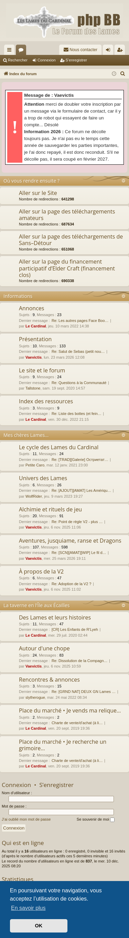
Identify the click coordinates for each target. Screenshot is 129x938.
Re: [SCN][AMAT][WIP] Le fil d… (79, 553)
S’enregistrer (76, 60)
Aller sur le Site (38, 193)
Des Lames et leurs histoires (55, 617)
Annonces (31, 308)
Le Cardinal (35, 326)
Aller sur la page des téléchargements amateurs (67, 215)
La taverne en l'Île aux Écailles (36, 605)
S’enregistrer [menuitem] (121, 51)
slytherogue (35, 697)
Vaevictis (33, 357)
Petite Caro (34, 465)
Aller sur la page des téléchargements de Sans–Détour (71, 240)
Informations (17, 296)
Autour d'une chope (44, 648)
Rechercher (18, 60)
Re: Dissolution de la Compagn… (80, 661)
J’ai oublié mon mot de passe (26, 819)
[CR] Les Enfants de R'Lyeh (75, 629)
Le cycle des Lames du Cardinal (58, 447)
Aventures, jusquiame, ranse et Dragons (70, 540)
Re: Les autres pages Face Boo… (80, 321)
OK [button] (39, 925)
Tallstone (32, 388)
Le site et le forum (42, 370)
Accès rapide (10, 51)
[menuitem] (80, 50)
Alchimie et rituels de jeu (50, 509)
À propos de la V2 (41, 571)
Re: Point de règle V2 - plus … (77, 522)
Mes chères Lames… (26, 435)
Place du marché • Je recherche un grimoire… (62, 745)
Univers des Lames (43, 478)
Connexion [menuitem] (109, 51)
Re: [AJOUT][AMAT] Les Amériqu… (81, 490)
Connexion (46, 60)
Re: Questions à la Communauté (79, 383)
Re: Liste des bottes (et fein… (76, 414)
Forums (22, 51)
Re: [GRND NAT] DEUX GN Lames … (84, 692)
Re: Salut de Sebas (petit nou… (78, 351)
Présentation (35, 339)
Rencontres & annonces (49, 679)
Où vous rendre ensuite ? (31, 180)
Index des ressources (46, 401)
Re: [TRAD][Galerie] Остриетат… (80, 460)
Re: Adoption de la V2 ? (72, 584)
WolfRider (33, 496)
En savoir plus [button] (28, 908)
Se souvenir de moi (96, 819)
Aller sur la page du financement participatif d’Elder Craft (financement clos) (67, 268)
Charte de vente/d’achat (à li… (77, 723)
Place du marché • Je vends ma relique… (70, 710)
